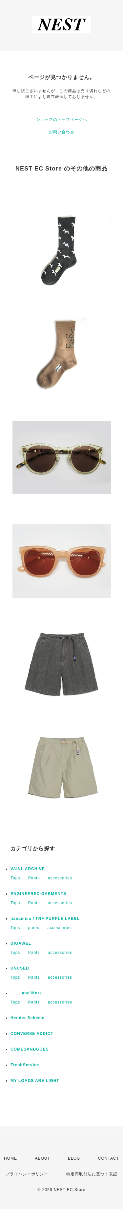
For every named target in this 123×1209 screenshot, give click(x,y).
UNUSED (19, 968)
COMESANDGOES (29, 1049)
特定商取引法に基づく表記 (91, 1174)
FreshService (24, 1065)
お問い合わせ (61, 132)
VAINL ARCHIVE (27, 869)
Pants (34, 878)
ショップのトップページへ (61, 119)
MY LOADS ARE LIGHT (34, 1080)
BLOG (74, 1158)
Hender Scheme (27, 1018)
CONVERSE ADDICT (31, 1033)
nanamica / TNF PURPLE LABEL (45, 918)
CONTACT (108, 1158)
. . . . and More (26, 993)
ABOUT (42, 1158)
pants (33, 927)
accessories (60, 878)
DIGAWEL (20, 943)
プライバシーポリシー (27, 1174)
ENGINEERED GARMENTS (38, 893)
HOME (10, 1158)
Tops (15, 878)
